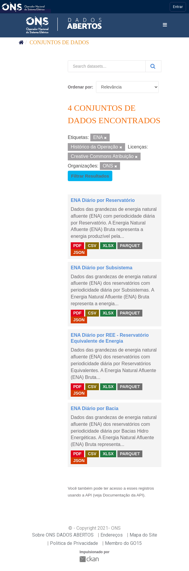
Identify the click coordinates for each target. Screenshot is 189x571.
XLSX (108, 245)
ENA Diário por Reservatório (103, 200)
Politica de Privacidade (74, 543)
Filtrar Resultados (90, 175)
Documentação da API (123, 495)
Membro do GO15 (123, 543)
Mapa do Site (143, 535)
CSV (92, 245)
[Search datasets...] (107, 66)
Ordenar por (80, 87)
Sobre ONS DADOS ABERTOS (63, 535)
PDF (77, 245)
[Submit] (153, 66)
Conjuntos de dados (59, 42)
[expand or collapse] (165, 25)
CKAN (90, 559)
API (88, 495)
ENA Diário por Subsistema (101, 267)
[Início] (21, 42)
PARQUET (130, 245)
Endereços (111, 535)
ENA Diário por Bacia (94, 408)
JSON (78, 252)
